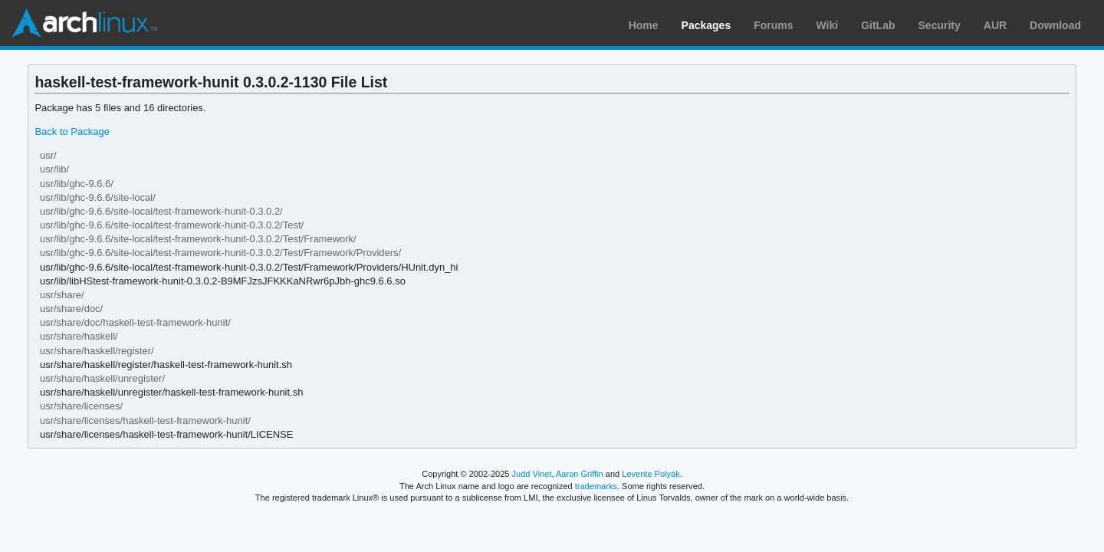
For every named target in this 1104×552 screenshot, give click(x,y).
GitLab (878, 25)
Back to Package (71, 131)
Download (1055, 25)
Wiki (827, 25)
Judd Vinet (532, 473)
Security (939, 25)
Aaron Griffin (579, 473)
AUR (995, 25)
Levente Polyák (650, 473)
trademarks (596, 486)
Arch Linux (84, 23)
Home (644, 25)
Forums (773, 25)
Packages (706, 25)
